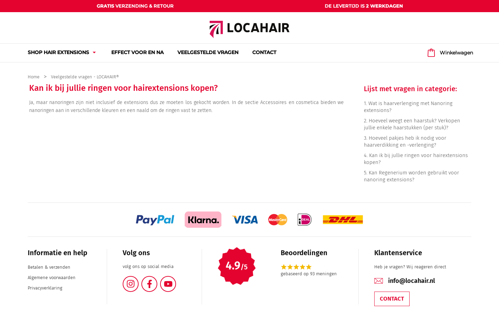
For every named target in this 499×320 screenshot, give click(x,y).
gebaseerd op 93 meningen (309, 273)
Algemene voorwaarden (52, 277)
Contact (392, 298)
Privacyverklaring (45, 288)
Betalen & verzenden (49, 267)
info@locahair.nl (411, 281)
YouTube (175, 280)
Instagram (138, 280)
